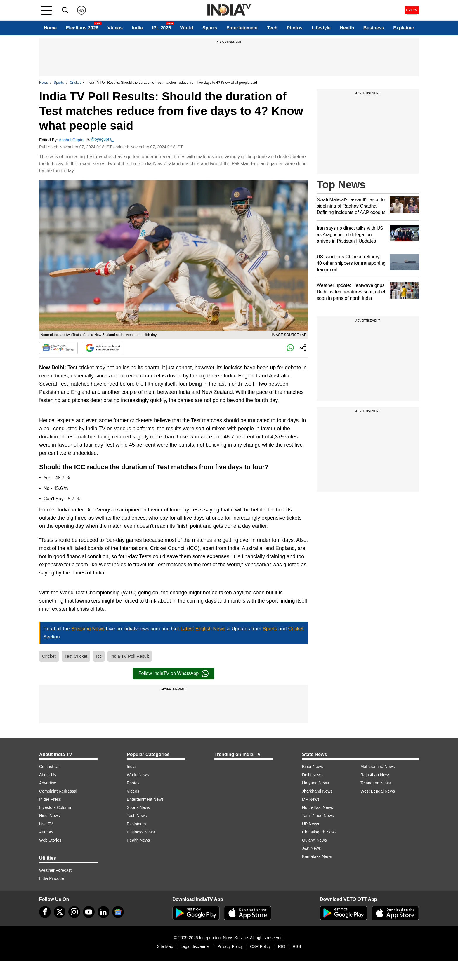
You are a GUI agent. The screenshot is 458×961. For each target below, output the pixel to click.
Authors (46, 832)
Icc (99, 656)
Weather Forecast (55, 870)
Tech (272, 27)
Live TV (46, 823)
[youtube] (89, 912)
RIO (281, 946)
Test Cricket (76, 656)
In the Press (50, 799)
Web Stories (50, 840)
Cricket (75, 83)
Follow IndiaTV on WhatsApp (173, 673)
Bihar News (312, 766)
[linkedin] (103, 912)
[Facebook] (45, 912)
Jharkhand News (317, 791)
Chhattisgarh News (319, 832)
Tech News (137, 815)
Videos (115, 27)
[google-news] (118, 912)
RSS (297, 946)
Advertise (47, 783)
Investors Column (55, 807)
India (137, 27)
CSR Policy (260, 946)
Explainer (403, 27)
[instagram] (74, 912)
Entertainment (242, 27)
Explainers (136, 823)
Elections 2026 (82, 27)
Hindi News (49, 815)
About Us (47, 774)
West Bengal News (377, 791)
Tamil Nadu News (318, 815)
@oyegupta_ (102, 139)
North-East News (317, 807)
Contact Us (49, 766)
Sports (209, 27)
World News (138, 774)
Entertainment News (145, 799)
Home (50, 27)
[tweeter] (59, 912)
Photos (294, 27)
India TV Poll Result (129, 656)
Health (347, 27)
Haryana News (315, 783)
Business (373, 27)
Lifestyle (321, 27)
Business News (141, 832)
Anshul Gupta (71, 139)
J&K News (311, 848)
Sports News (138, 807)
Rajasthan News (375, 774)
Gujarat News (314, 840)
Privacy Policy (230, 946)
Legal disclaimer (195, 946)
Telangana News (375, 783)
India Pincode (51, 878)
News (43, 83)
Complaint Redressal (58, 791)
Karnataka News (317, 856)
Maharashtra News (377, 766)
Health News (138, 840)
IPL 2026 (161, 27)
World (186, 27)
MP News (311, 799)
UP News (310, 823)
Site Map (165, 946)
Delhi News (312, 774)
